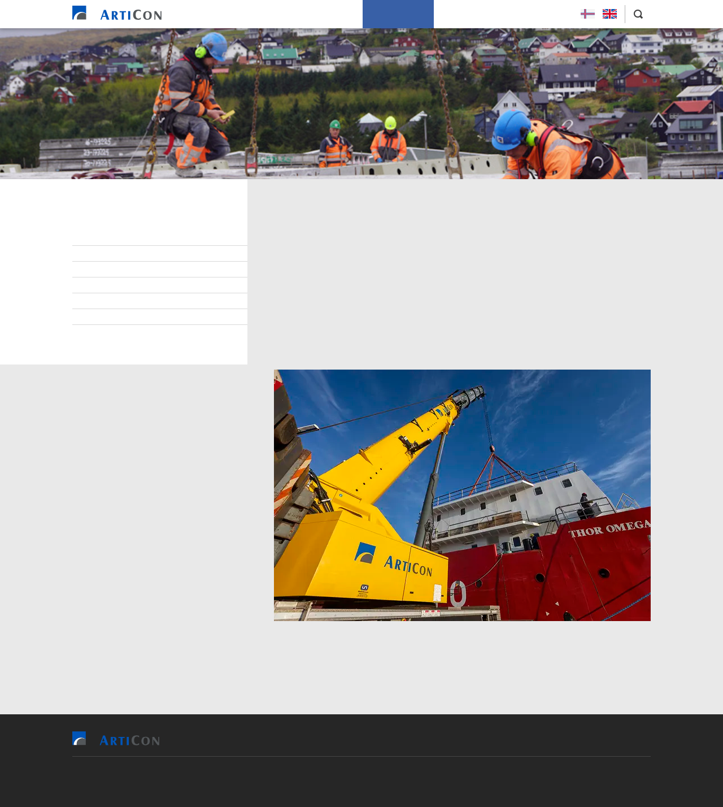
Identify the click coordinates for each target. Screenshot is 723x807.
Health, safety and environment (150, 237)
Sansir (426, 782)
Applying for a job (530, 14)
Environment (113, 253)
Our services (329, 14)
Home (216, 14)
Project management (129, 317)
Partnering (109, 285)
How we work (398, 14)
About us (460, 14)
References (265, 14)
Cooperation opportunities (141, 269)
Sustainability (115, 332)
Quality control (121, 301)
